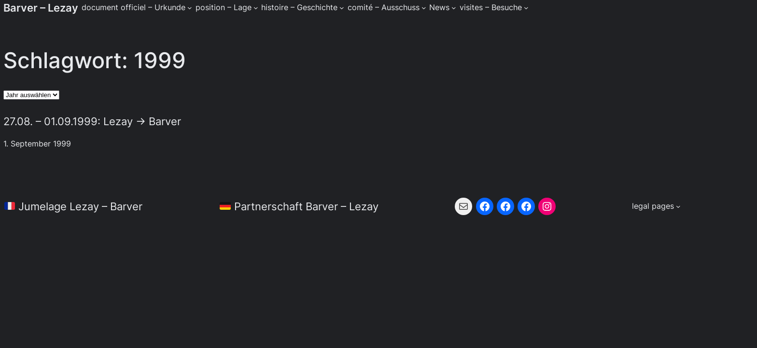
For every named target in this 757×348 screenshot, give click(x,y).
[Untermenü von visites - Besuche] (526, 7)
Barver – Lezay (40, 7)
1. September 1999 (37, 143)
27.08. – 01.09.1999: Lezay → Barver (92, 121)
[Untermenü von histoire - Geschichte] (341, 7)
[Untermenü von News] (453, 7)
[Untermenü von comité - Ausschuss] (423, 7)
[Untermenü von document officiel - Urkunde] (189, 7)
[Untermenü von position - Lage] (255, 7)
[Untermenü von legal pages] (656, 206)
